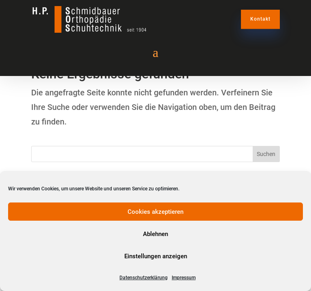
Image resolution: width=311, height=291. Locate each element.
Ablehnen (155, 234)
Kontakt (260, 19)
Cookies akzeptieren (155, 211)
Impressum (184, 277)
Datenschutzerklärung (143, 277)
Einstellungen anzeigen (155, 256)
